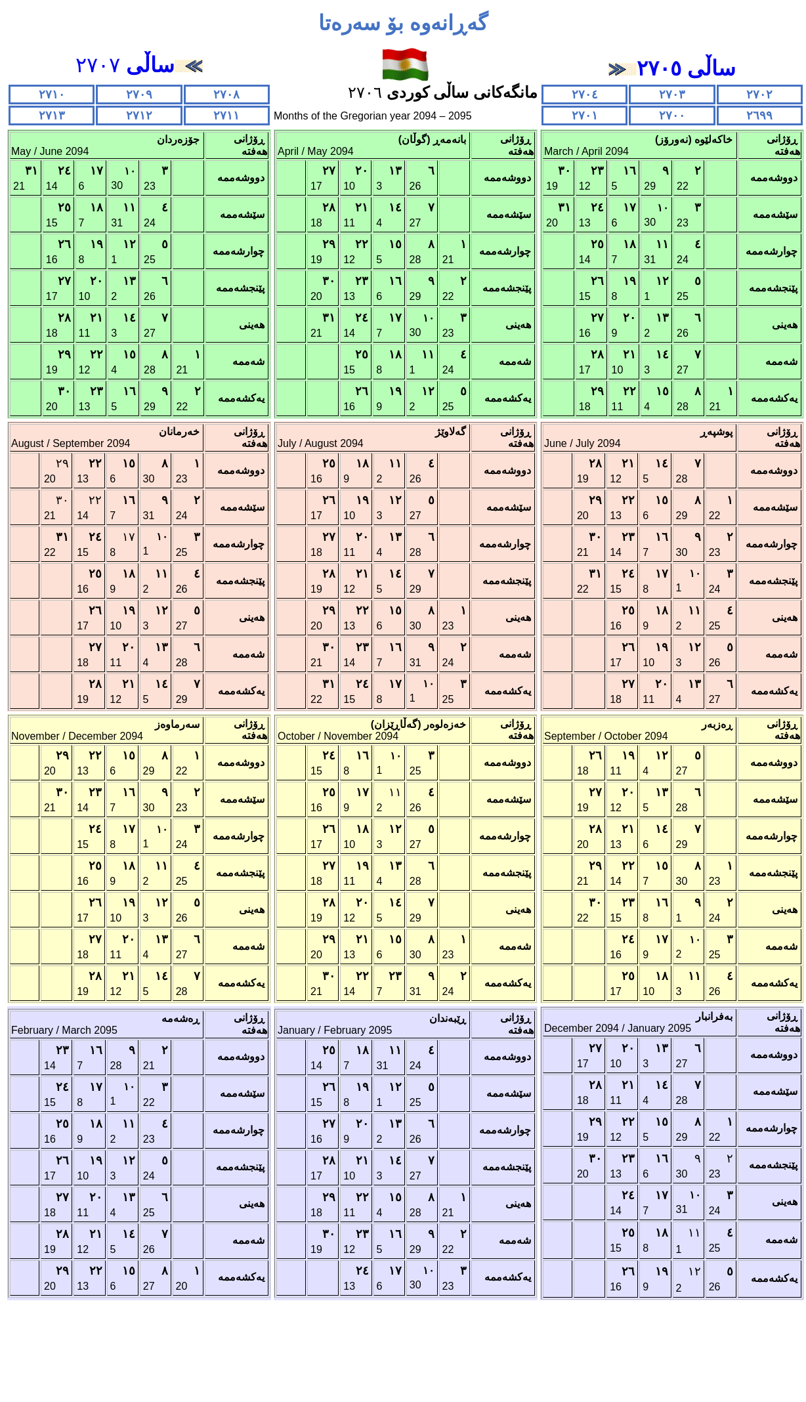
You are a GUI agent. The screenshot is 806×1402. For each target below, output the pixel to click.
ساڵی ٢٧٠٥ (686, 68)
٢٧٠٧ (139, 65)
